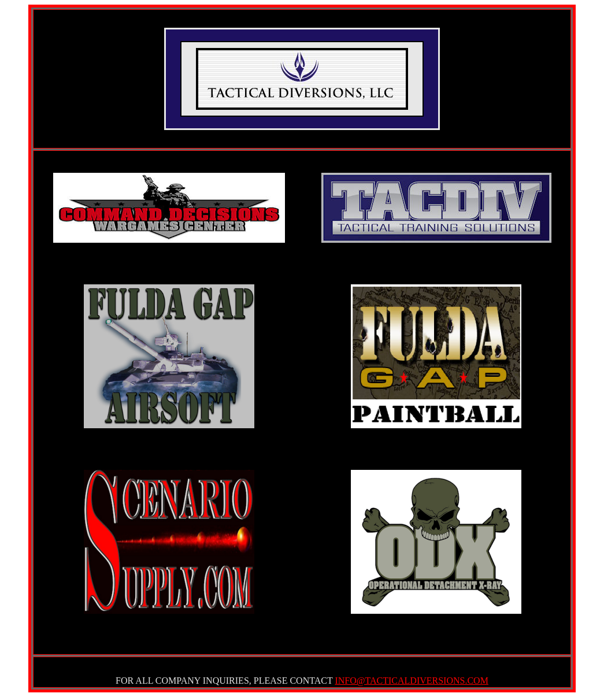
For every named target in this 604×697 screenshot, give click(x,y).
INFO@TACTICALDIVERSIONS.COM (411, 680)
